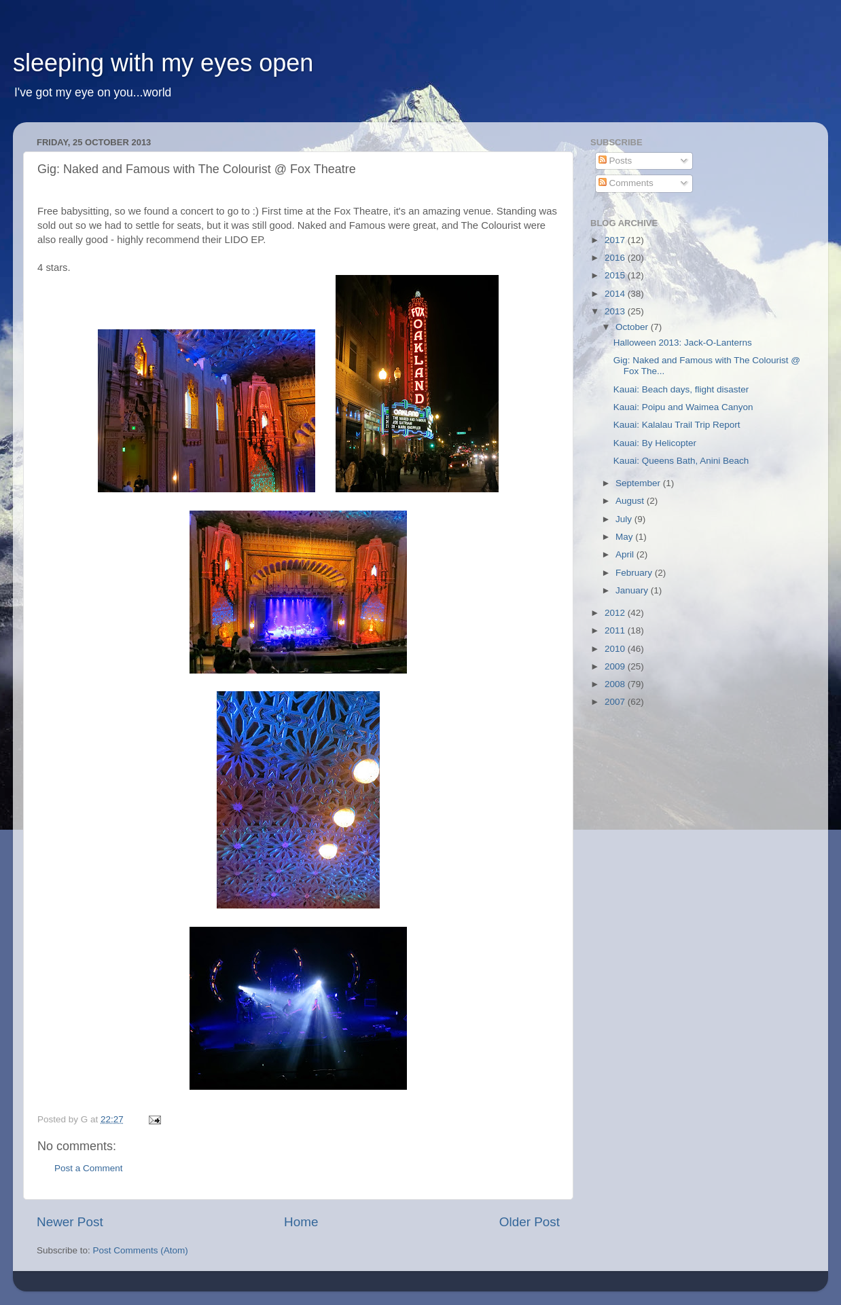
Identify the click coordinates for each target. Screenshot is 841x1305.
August (631, 501)
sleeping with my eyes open (163, 63)
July (624, 519)
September (639, 483)
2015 (616, 275)
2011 (616, 630)
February (635, 573)
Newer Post (70, 1222)
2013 (616, 311)
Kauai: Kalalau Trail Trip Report (676, 425)
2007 (616, 702)
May (625, 537)
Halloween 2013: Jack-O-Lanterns (682, 342)
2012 (616, 613)
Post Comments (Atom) (140, 1250)
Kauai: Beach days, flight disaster (681, 389)
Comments (626, 183)
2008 (616, 684)
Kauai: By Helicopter (654, 443)
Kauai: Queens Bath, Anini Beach (681, 461)
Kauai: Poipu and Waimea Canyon (683, 407)
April (626, 554)
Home (301, 1222)
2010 (616, 649)
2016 (616, 258)
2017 (616, 240)
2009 (616, 666)
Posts (615, 160)
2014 (616, 294)
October (633, 327)
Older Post (529, 1222)
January (633, 590)
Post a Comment (88, 1168)
